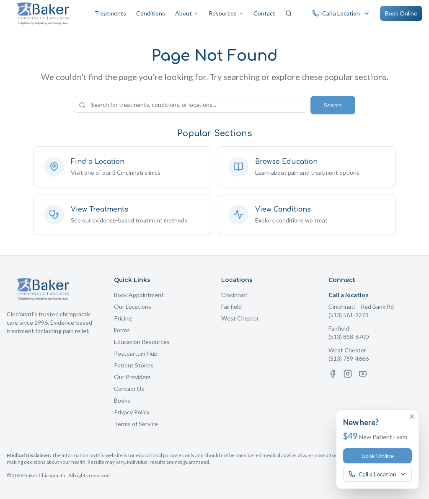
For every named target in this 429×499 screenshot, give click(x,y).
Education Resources (142, 341)
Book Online (401, 13)
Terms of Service (136, 423)
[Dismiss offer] (411, 416)
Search (333, 105)
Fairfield (231, 306)
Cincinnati (234, 294)
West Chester (240, 318)
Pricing (123, 318)
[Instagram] (348, 374)
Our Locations (132, 306)
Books (122, 400)
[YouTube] (363, 374)
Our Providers (132, 376)
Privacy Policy (132, 412)
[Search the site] (190, 104)
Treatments (110, 13)
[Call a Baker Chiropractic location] (341, 13)
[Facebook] (332, 374)
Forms (122, 330)
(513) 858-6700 (348, 336)
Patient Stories (134, 365)
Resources (226, 13)
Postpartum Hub (136, 353)
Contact (264, 13)
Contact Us (129, 388)
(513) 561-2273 (348, 314)
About (187, 13)
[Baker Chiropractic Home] (43, 13)
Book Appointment (139, 294)
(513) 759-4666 (348, 358)
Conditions (150, 13)
